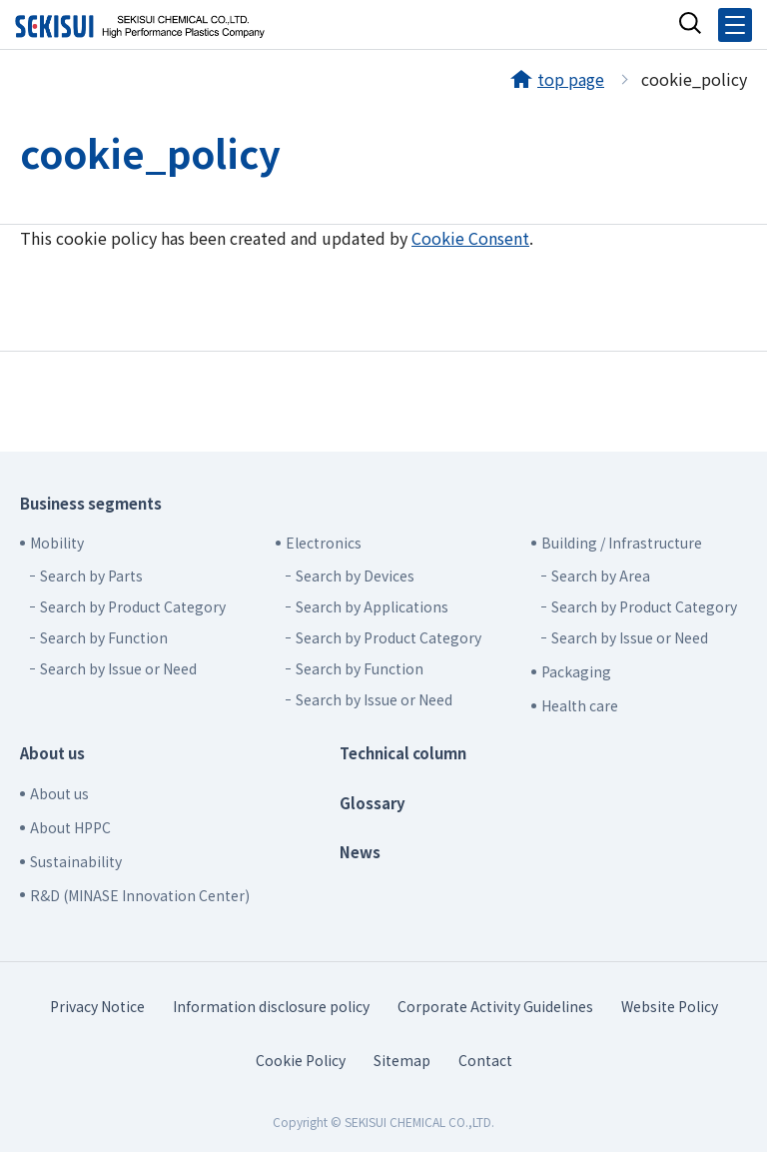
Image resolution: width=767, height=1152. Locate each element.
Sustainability (76, 861)
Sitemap (402, 1060)
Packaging (576, 671)
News (360, 851)
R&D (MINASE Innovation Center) (140, 895)
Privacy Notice (97, 1006)
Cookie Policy (301, 1060)
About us (52, 752)
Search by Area (600, 575)
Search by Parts (91, 575)
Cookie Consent (470, 238)
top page (570, 79)
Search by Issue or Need (118, 668)
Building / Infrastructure (621, 543)
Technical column (403, 752)
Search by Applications (372, 606)
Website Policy (669, 1006)
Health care (579, 705)
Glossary (372, 802)
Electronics (324, 543)
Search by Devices (355, 575)
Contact (485, 1060)
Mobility (57, 543)
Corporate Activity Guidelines (495, 1006)
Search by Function (104, 637)
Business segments (91, 503)
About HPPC (70, 827)
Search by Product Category (133, 606)
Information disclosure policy (271, 1006)
